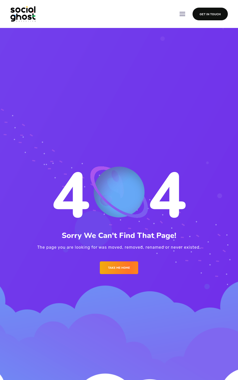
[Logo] (23, 14)
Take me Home (119, 268)
